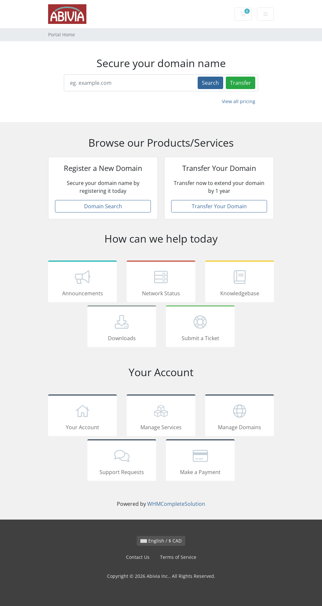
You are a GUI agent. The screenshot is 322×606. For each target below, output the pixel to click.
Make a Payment (200, 461)
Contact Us (138, 557)
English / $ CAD (161, 541)
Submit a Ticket (200, 327)
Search (210, 82)
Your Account (82, 416)
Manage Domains (239, 416)
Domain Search (103, 206)
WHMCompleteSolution (176, 503)
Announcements (82, 282)
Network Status (161, 282)
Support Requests (121, 461)
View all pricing (238, 101)
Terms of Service (178, 557)
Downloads (121, 327)
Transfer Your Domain (219, 206)
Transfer (240, 82)
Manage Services (161, 416)
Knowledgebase (239, 282)
